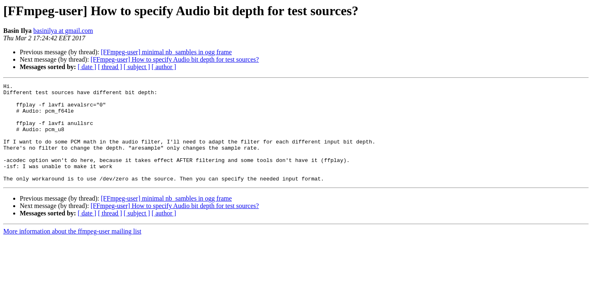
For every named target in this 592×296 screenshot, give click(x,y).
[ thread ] (110, 66)
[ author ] (164, 66)
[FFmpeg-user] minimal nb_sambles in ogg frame (166, 52)
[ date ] (87, 66)
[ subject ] (137, 66)
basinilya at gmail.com (63, 30)
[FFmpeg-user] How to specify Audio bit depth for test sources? (174, 59)
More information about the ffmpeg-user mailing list (72, 250)
